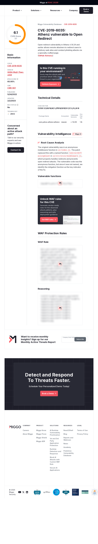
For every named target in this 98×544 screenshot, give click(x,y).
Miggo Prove (41, 434)
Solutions (36, 10)
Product (17, 10)
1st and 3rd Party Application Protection (54, 442)
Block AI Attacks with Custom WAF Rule (55, 460)
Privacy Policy (82, 434)
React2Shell (68, 430)
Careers (26, 430)
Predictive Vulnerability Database (69, 453)
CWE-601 (11, 88)
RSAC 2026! (53, 2)
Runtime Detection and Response (55, 451)
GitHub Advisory (45, 55)
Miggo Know (41, 430)
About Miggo (28, 434)
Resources (56, 10)
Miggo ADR (40, 441)
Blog (65, 434)
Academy (67, 447)
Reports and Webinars (68, 439)
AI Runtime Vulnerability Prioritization (55, 432)
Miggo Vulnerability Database (50, 24)
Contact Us (16, 150)
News (66, 444)
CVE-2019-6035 (14, 66)
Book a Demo (86, 10)
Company (73, 10)
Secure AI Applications (55, 469)
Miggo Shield (41, 438)
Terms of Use (82, 430)
